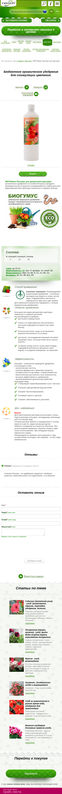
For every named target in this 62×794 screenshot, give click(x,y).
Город (3, 512)
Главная (20, 61)
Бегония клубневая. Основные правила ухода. (38, 726)
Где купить (50, 20)
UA (57, 11)
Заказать (31, 773)
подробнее (30, 623)
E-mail (4, 519)
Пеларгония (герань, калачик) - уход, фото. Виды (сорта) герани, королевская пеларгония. (38, 633)
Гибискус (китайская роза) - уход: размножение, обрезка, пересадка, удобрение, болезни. (38, 605)
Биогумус (28, 61)
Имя (3, 505)
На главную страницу (16, 20)
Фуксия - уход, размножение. (32, 659)
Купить (32, 174)
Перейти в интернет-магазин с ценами (31, 30)
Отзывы (31, 165)
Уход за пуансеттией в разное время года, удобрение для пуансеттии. (37, 704)
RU (51, 11)
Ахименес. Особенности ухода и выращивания (37, 683)
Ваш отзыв (6, 526)
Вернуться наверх (34, 576)
